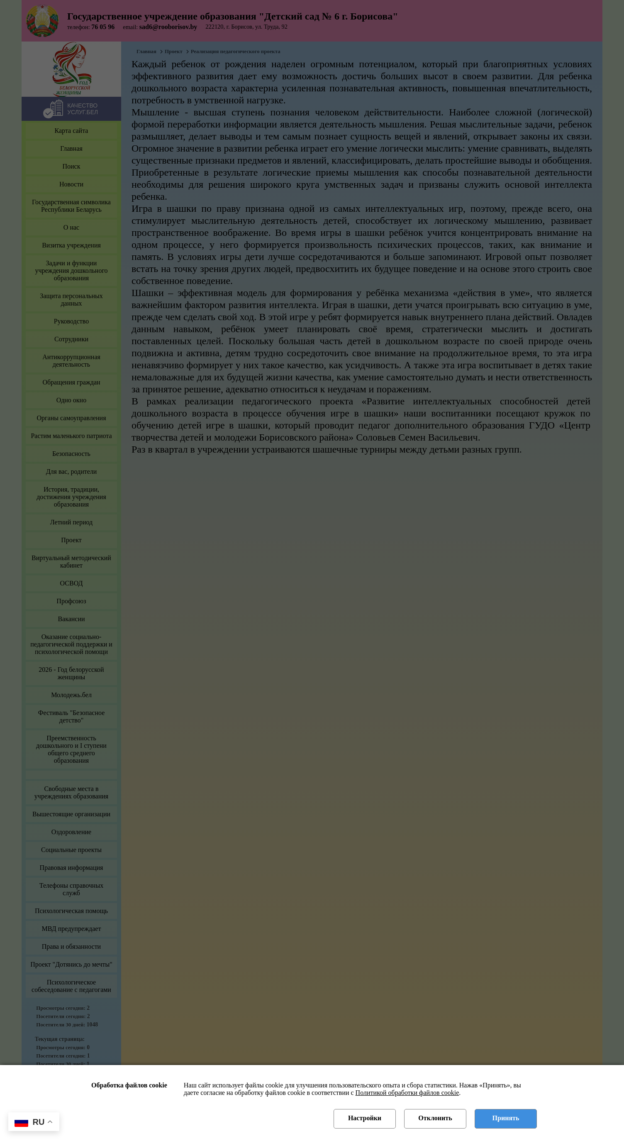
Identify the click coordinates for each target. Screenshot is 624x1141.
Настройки (364, 1117)
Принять (505, 1117)
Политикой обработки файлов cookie (407, 1092)
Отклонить (435, 1117)
